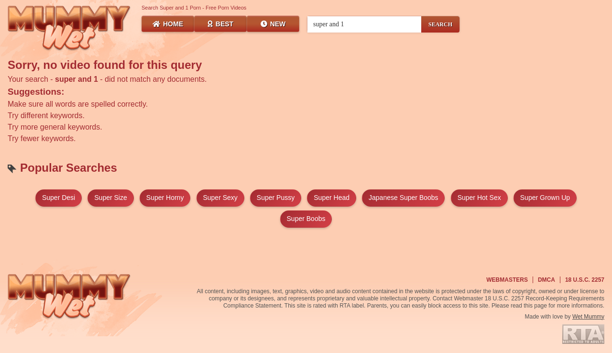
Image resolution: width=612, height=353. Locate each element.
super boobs (306, 218)
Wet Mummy (588, 316)
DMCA (546, 279)
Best (220, 24)
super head (332, 197)
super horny (165, 197)
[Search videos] (364, 24)
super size (110, 197)
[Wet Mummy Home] (69, 29)
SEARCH (440, 24)
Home (168, 24)
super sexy (220, 197)
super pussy (276, 197)
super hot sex (479, 197)
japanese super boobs (403, 197)
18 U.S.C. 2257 (584, 279)
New (273, 24)
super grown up (545, 197)
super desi (58, 197)
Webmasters (507, 279)
